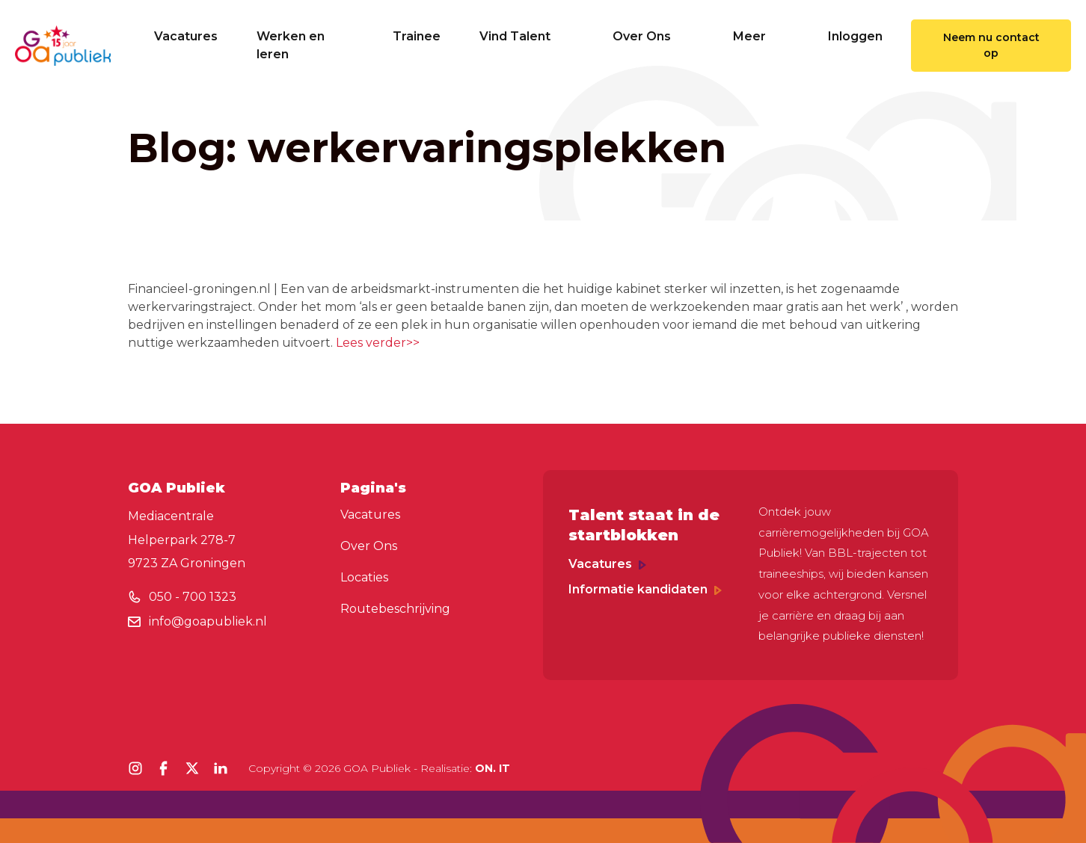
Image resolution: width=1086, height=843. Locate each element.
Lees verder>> (378, 343)
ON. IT (492, 768)
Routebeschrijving (395, 609)
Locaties (364, 577)
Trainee (417, 36)
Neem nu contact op (991, 45)
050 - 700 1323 (192, 597)
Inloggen (855, 36)
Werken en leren (291, 45)
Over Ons (653, 36)
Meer (761, 36)
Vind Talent (526, 36)
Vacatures (186, 36)
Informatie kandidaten (645, 589)
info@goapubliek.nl (208, 621)
